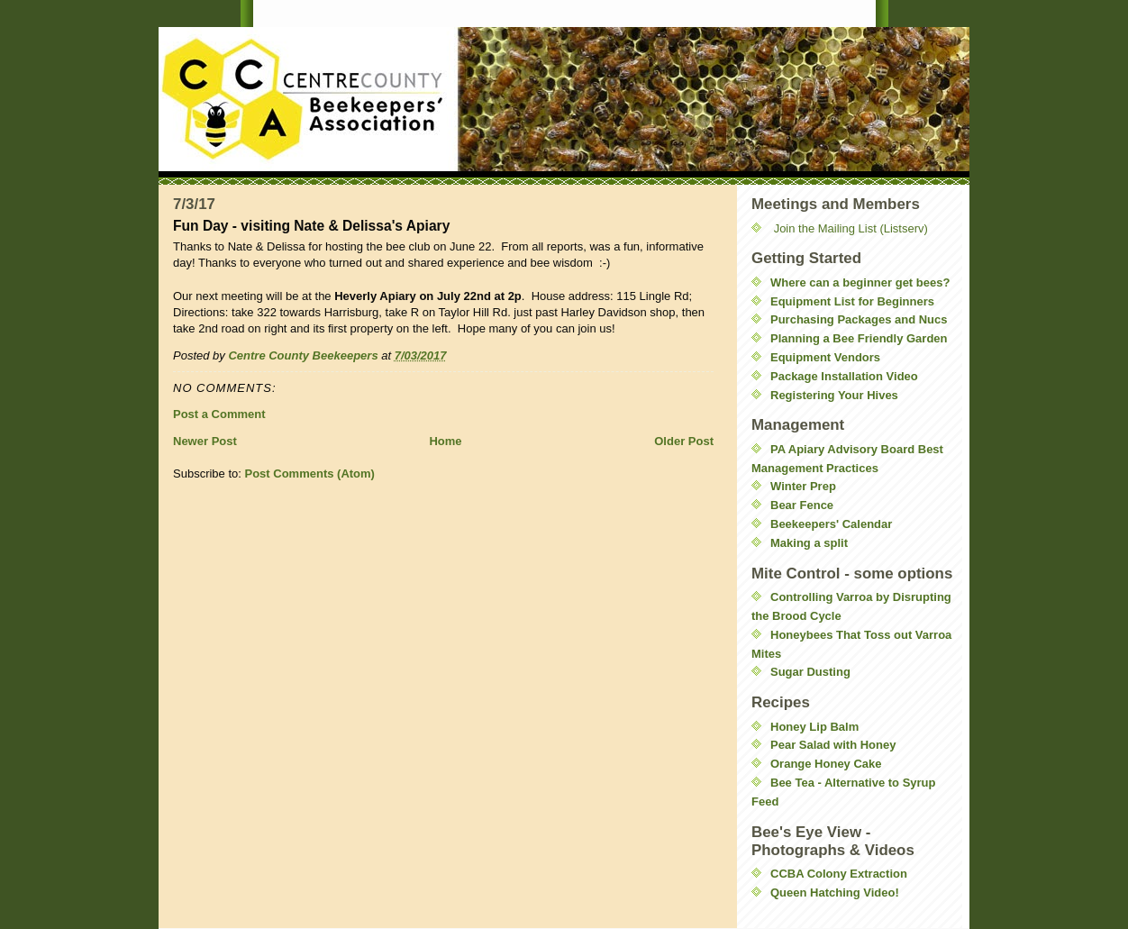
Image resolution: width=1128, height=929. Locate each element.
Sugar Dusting (810, 672)
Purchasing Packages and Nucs (859, 319)
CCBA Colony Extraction (838, 873)
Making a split (809, 543)
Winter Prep (803, 486)
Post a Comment (219, 414)
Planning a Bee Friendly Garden (859, 338)
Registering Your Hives (834, 395)
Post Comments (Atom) (310, 473)
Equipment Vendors (825, 357)
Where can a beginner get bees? (860, 282)
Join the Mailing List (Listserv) (851, 228)
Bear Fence (801, 505)
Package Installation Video (844, 376)
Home (445, 441)
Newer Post (205, 441)
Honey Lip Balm (814, 726)
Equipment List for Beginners (852, 301)
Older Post (684, 441)
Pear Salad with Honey (833, 744)
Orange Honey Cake (826, 763)
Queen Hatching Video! (834, 892)
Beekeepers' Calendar (831, 524)
